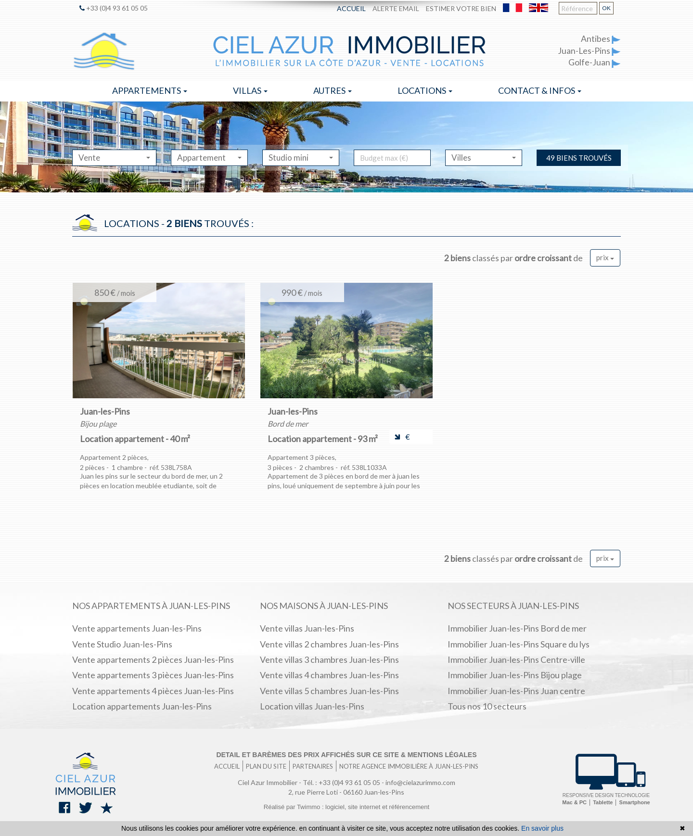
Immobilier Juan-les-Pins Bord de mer (517, 628)
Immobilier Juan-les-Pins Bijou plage (515, 675)
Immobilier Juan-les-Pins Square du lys (519, 644)
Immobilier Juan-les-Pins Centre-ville (516, 659)
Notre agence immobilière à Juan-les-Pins (408, 766)
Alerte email (395, 8)
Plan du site (266, 766)
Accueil (351, 8)
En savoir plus (542, 828)
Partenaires (313, 766)
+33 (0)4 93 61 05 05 (113, 8)
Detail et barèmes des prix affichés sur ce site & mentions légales (346, 755)
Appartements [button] (149, 90)
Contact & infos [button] (539, 90)
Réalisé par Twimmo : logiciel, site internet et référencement (346, 807)
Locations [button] (425, 90)
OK (606, 8)
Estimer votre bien (461, 8)
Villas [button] (250, 90)
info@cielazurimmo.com (420, 782)
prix (605, 257)
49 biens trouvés (579, 157)
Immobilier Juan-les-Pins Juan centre (516, 690)
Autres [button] (332, 90)
